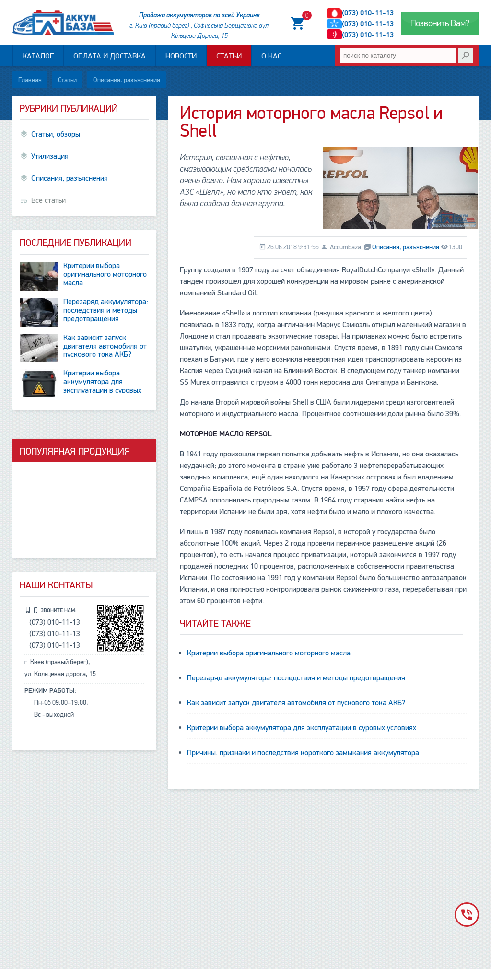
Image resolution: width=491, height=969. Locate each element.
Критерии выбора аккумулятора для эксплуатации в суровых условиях (301, 728)
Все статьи (48, 200)
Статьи (229, 56)
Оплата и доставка (109, 56)
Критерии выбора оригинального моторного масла (269, 653)
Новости (181, 56)
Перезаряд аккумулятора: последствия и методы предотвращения (296, 678)
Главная (30, 80)
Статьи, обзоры (55, 134)
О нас (271, 56)
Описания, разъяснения (126, 80)
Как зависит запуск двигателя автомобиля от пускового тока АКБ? (296, 703)
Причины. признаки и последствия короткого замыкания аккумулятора (303, 753)
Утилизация (50, 156)
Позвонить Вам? (439, 23)
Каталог (38, 56)
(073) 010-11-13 (368, 13)
